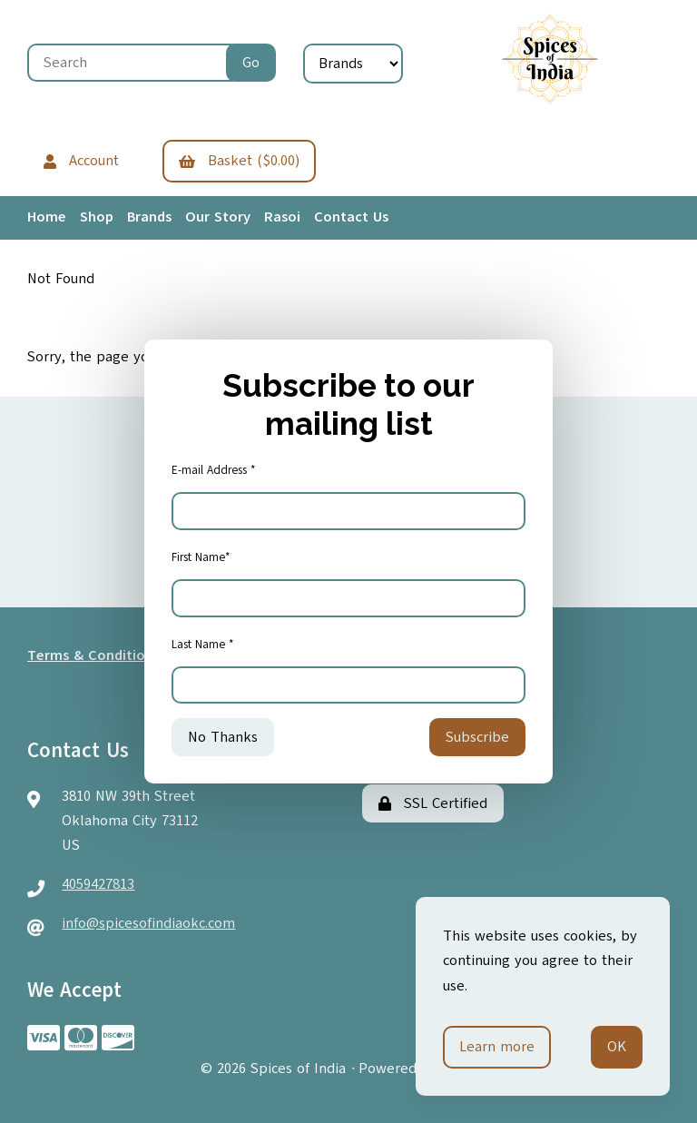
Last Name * (203, 644)
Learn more (497, 1047)
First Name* (201, 557)
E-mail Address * (214, 470)
